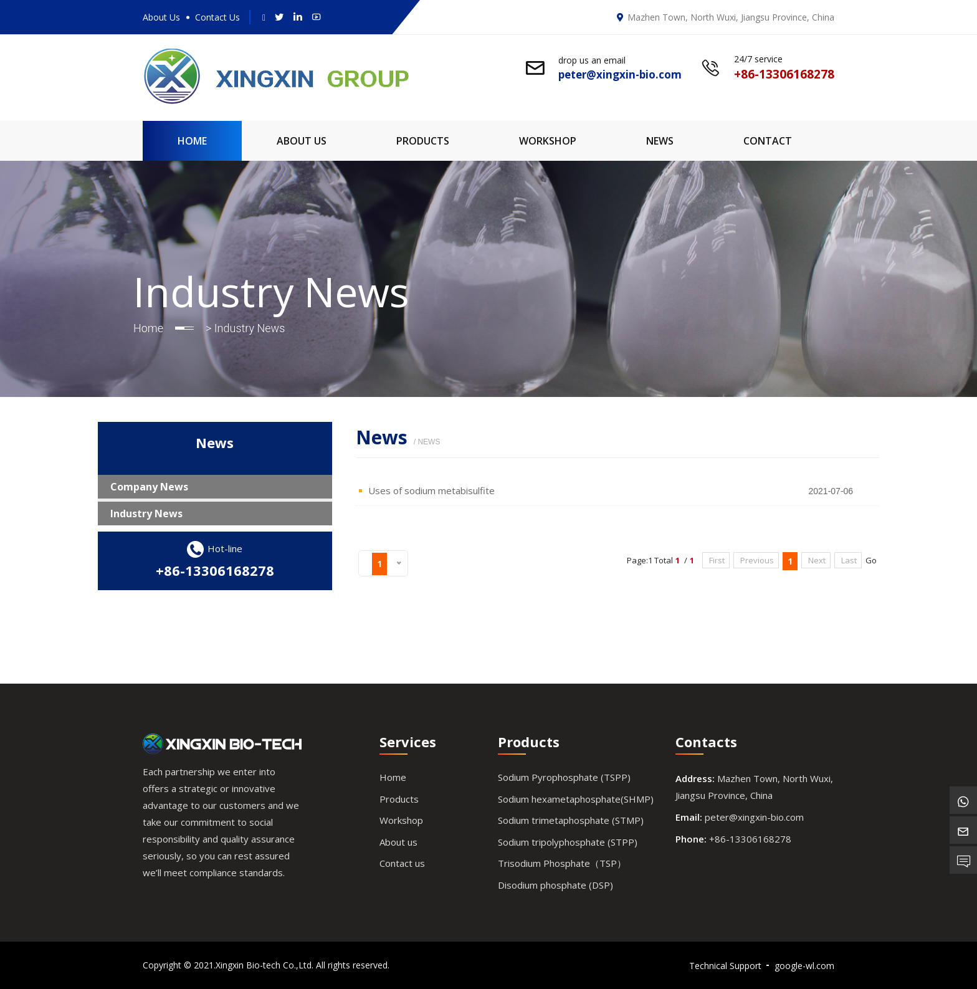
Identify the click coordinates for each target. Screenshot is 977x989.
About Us (161, 17)
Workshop (547, 141)
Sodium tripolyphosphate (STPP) (567, 842)
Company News (149, 487)
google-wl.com (804, 966)
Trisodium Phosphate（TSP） (562, 863)
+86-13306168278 (215, 570)
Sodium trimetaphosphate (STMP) (571, 820)
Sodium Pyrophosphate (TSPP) (564, 777)
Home (192, 141)
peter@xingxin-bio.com (754, 817)
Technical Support (725, 966)
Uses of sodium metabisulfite (431, 490)
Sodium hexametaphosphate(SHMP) (576, 799)
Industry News (146, 513)
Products (422, 141)
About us (398, 842)
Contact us (402, 863)
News (660, 141)
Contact (767, 141)
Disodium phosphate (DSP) (555, 885)
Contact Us (217, 17)
